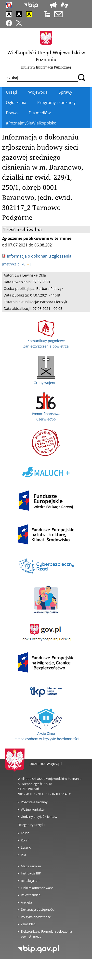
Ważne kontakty (33, 809)
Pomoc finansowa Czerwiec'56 (46, 413)
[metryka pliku (16, 264)
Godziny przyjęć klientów (39, 816)
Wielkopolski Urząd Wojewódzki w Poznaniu (46, 56)
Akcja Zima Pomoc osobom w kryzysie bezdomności (46, 733)
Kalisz (25, 833)
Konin (25, 840)
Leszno (26, 847)
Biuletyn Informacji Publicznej (46, 67)
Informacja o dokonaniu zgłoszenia (39, 256)
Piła (23, 855)
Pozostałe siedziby (34, 802)
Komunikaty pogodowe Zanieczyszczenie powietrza (46, 341)
